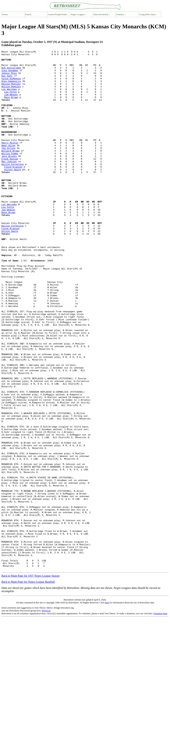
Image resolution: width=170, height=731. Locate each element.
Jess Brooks (9, 177)
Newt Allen (8, 164)
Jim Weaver (11, 103)
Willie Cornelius (12, 187)
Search (28, 14)
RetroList (46, 714)
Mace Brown (11, 106)
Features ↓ (121, 14)
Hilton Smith (12, 193)
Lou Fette (10, 100)
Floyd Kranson (13, 190)
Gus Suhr (6, 81)
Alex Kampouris (11, 87)
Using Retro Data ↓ (148, 14)
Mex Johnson (9, 184)
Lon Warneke (9, 97)
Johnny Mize (9, 77)
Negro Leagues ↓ (79, 14)
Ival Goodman (9, 74)
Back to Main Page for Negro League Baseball (28, 685)
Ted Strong (8, 167)
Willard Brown (10, 171)
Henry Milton (9, 161)
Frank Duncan (9, 180)
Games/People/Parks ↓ (58, 14)
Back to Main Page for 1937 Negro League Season (30, 679)
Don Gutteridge (11, 71)
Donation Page (160, 717)
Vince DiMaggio (11, 84)
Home (5, 14)
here (107, 706)
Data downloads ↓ (101, 14)
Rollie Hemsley (11, 94)
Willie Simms (9, 174)
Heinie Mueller (11, 90)
